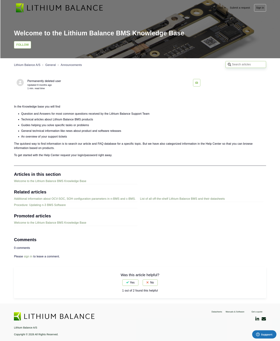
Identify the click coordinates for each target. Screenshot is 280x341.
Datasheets (217, 312)
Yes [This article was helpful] (132, 282)
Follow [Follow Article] (22, 44)
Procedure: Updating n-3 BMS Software (40, 204)
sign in (28, 256)
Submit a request (240, 7)
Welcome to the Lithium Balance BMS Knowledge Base (50, 181)
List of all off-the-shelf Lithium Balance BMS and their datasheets (182, 198)
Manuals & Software (235, 312)
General (50, 64)
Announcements (71, 64)
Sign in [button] (260, 7)
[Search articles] (246, 64)
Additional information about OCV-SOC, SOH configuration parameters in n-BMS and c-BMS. (75, 198)
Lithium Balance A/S (27, 64)
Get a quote (256, 312)
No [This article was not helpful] (152, 282)
